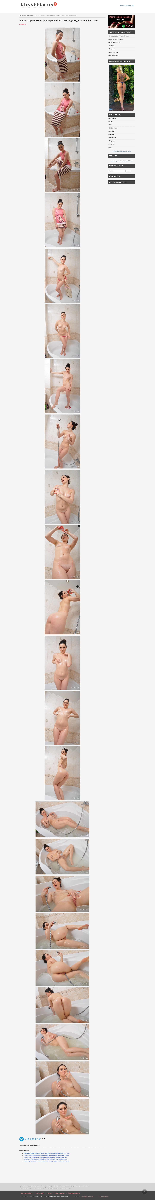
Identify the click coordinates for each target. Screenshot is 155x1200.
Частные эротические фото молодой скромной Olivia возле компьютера (45, 1157)
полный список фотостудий (122, 151)
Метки (50, 1193)
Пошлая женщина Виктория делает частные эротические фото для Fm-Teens (46, 1153)
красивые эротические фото (39, 4)
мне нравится (30, 1138)
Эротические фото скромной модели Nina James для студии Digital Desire (45, 1159)
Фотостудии (40, 1193)
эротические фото (26, 15)
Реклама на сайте (74, 1193)
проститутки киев (127, 5)
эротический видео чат (61, 1196)
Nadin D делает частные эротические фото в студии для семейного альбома (46, 1161)
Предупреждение (103, 1196)
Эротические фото (26, 1193)
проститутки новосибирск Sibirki (121, 161)
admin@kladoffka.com (87, 1196)
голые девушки (50, 1196)
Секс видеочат (60, 1193)
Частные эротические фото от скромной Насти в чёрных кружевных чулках (46, 1155)
